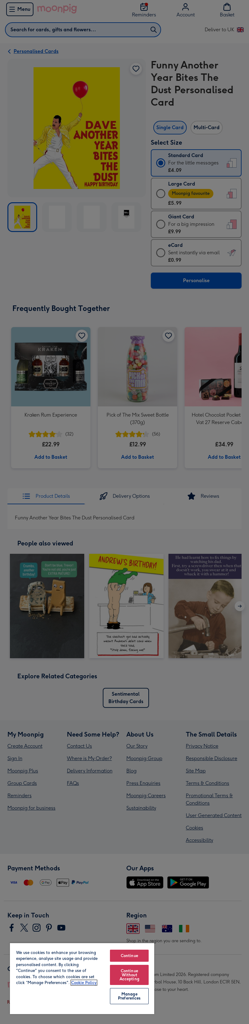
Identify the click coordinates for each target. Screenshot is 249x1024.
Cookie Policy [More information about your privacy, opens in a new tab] (84, 982)
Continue (129, 955)
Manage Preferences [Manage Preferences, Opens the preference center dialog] (129, 996)
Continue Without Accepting (129, 975)
